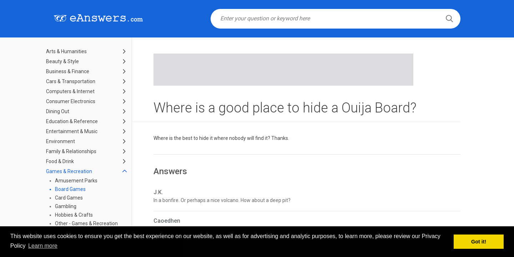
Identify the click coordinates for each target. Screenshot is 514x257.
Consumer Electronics (70, 101)
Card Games (69, 198)
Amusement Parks (76, 180)
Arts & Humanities (66, 51)
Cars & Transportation (70, 81)
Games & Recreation (69, 171)
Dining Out (57, 111)
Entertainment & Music (71, 131)
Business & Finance (67, 71)
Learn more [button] (42, 246)
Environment (60, 141)
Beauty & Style (62, 61)
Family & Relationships (71, 151)
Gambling (65, 206)
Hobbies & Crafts (74, 215)
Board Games (70, 189)
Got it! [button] (478, 242)
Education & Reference (72, 121)
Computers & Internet (70, 91)
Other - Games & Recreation (86, 223)
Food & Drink (60, 161)
